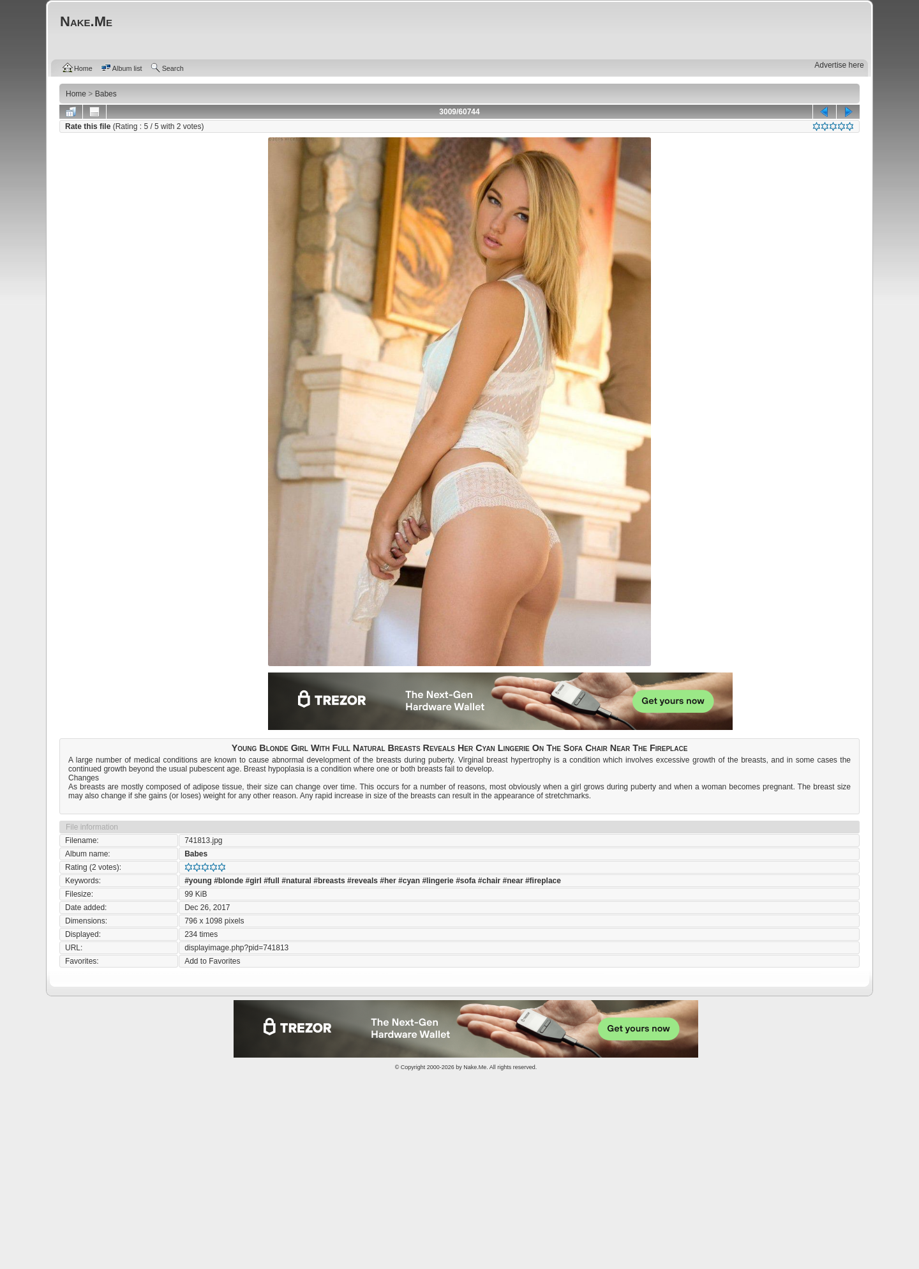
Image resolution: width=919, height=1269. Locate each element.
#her (388, 880)
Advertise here (838, 65)
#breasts (329, 880)
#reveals (362, 880)
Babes (195, 853)
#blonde (228, 880)
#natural (296, 880)
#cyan (409, 880)
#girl (254, 880)
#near (513, 880)
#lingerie (437, 880)
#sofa (465, 880)
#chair (489, 880)
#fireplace (543, 880)
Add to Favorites (212, 961)
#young (198, 880)
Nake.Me (474, 1067)
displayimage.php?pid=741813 (236, 947)
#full (272, 880)
